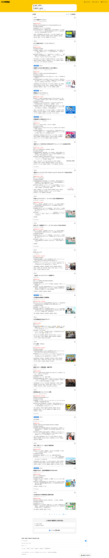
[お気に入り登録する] (74, 17)
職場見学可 (42, 548)
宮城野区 (36, 548)
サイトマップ (32, 552)
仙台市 (32, 548)
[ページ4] (57, 514)
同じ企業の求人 (36, 166)
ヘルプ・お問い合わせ (25, 552)
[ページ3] (54, 514)
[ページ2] (52, 514)
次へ (64, 514)
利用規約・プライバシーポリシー (41, 552)
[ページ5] (59, 514)
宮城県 (28, 548)
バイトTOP (23, 548)
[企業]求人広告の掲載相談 (52, 552)
